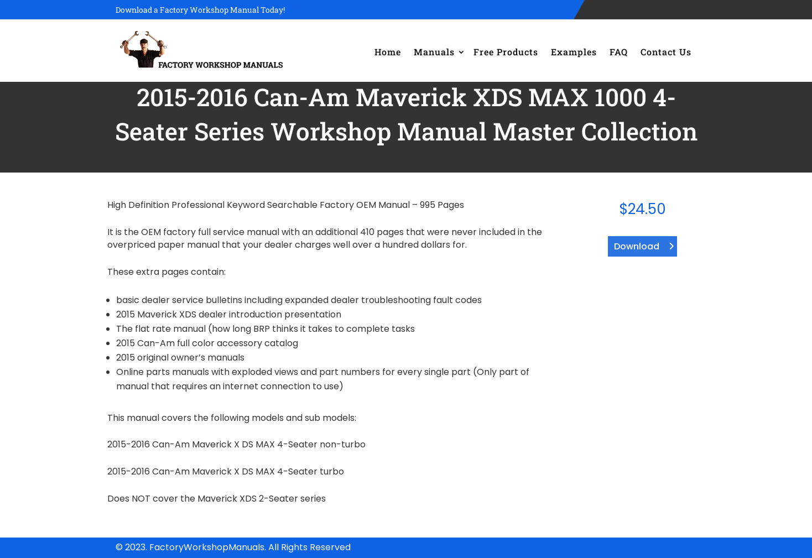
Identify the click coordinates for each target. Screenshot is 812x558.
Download (636, 246)
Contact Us (666, 52)
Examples (574, 52)
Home (387, 52)
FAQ (619, 52)
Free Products (505, 52)
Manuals (434, 52)
